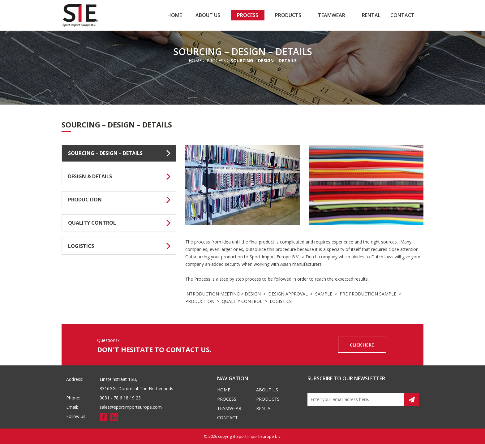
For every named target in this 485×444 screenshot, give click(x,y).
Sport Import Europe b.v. (258, 436)
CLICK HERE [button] (362, 345)
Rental (371, 15)
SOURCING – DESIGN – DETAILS (122, 152)
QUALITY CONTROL (122, 222)
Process (247, 15)
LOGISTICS (122, 245)
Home (174, 15)
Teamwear (331, 15)
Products (288, 15)
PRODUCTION (122, 199)
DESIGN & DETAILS (122, 175)
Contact (402, 15)
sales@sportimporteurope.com (131, 407)
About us (207, 15)
